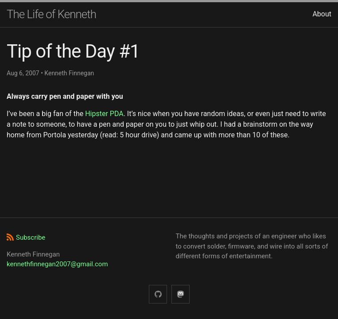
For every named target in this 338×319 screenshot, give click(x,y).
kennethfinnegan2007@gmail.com (57, 264)
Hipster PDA (104, 113)
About (321, 14)
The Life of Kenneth (51, 14)
